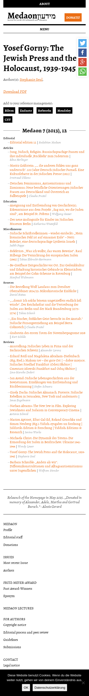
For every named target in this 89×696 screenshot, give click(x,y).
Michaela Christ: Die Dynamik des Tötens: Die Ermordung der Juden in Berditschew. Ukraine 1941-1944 (45, 442)
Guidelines (10, 639)
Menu (44, 29)
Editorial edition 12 (23, 142)
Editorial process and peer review (25, 632)
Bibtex (9, 110)
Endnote (26, 110)
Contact (10, 659)
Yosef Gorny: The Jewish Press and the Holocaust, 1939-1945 (47, 454)
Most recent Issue (15, 562)
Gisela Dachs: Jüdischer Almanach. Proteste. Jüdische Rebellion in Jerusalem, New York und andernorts (46, 394)
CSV (8, 119)
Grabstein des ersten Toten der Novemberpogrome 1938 (47, 332)
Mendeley (64, 110)
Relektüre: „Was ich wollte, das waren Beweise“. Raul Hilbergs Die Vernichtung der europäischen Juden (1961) (46, 255)
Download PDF (15, 91)
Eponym (9, 595)
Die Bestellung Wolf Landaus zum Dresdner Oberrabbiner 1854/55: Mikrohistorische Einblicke (43, 288)
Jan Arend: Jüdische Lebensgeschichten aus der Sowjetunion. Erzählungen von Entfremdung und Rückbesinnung (44, 382)
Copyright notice (14, 624)
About (44, 3)
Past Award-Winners (17, 588)
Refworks (44, 110)
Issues (8, 556)
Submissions (12, 646)
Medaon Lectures (18, 608)
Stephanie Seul (31, 79)
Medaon (10, 523)
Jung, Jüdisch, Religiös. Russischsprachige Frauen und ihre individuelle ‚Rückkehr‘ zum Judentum (47, 153)
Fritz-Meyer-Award (20, 582)
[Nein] (83, 682)
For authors (14, 618)
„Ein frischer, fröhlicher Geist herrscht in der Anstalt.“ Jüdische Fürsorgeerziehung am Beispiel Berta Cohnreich (46, 322)
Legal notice (11, 665)
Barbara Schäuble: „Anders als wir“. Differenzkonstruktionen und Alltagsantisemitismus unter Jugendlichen (46, 466)
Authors (8, 570)
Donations (10, 544)
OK (26, 687)
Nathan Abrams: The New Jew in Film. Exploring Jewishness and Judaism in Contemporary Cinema (45, 407)
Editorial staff (13, 537)
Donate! (73, 17)
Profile (7, 529)
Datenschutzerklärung (49, 687)
